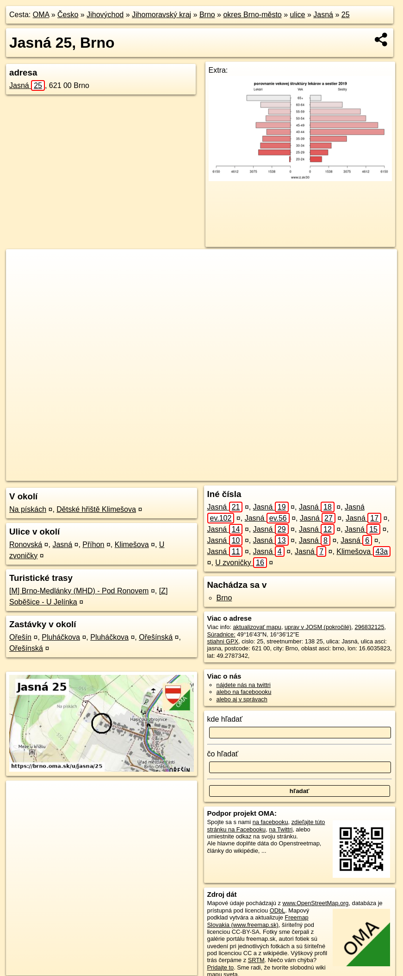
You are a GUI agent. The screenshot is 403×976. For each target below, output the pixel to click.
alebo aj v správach (242, 699)
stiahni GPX (223, 641)
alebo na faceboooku (244, 691)
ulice (297, 15)
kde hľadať (225, 719)
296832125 (369, 626)
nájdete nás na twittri (244, 684)
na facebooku (270, 822)
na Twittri (280, 829)
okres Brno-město (252, 15)
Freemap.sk (289, 474)
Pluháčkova (61, 637)
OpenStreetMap (241, 474)
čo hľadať (223, 754)
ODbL (277, 910)
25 (345, 15)
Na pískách (27, 509)
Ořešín (20, 637)
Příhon (93, 544)
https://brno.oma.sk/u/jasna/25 (357, 474)
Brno (207, 15)
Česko (67, 15)
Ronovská (25, 544)
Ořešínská (156, 637)
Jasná (323, 15)
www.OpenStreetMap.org (315, 903)
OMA (41, 15)
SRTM (256, 960)
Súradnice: (221, 634)
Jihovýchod (105, 15)
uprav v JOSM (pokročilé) (318, 626)
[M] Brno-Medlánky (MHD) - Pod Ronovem (79, 591)
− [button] (22, 279)
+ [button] (22, 265)
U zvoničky (241, 562)
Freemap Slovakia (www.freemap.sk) (258, 921)
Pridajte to (220, 967)
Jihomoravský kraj (161, 15)
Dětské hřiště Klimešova (96, 509)
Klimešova (132, 544)
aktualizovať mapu (257, 626)
